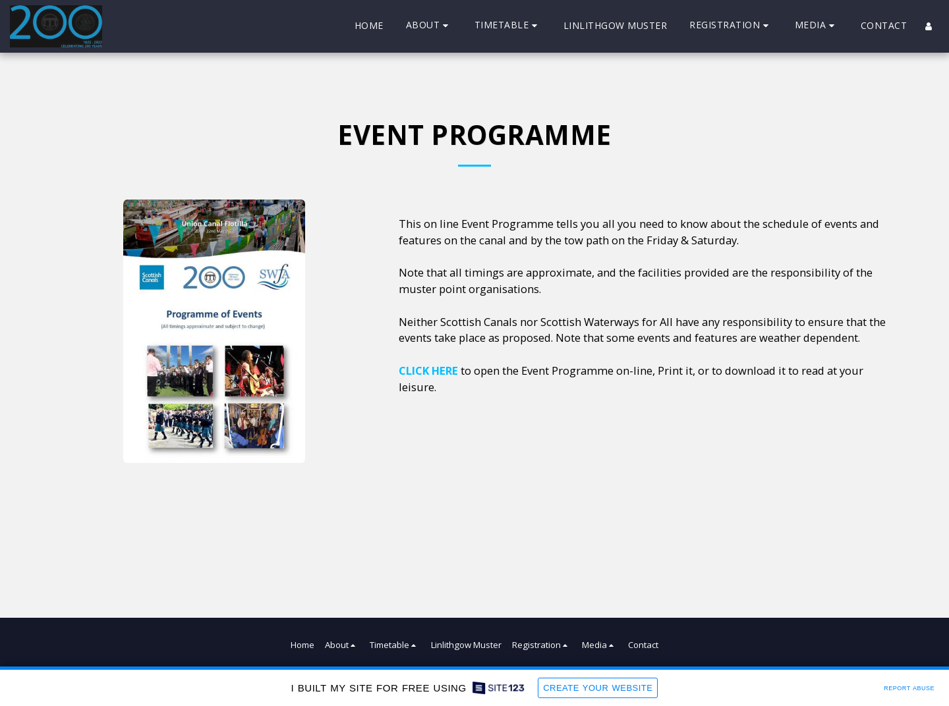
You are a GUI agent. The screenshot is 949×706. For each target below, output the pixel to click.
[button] (429, 26)
